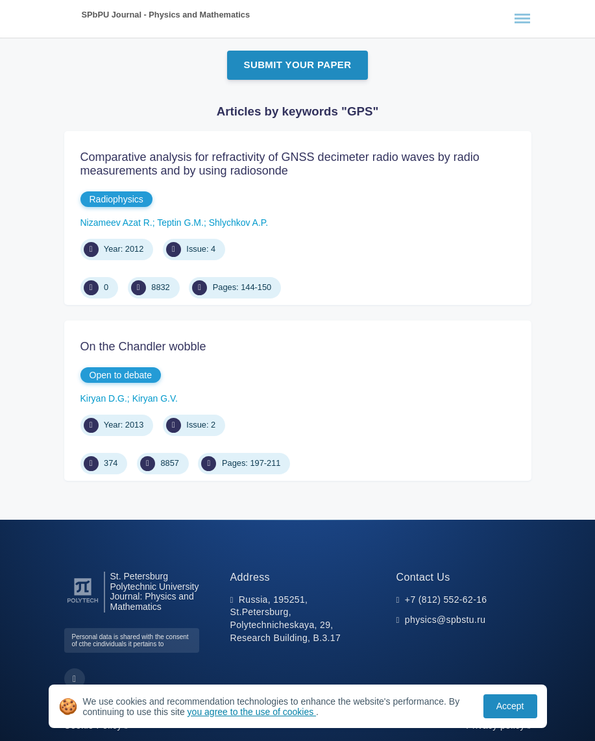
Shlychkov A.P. (239, 222)
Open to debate (121, 375)
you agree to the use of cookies (252, 712)
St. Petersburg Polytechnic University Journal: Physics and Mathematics (154, 592)
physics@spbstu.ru (445, 619)
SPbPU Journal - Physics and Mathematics (166, 14)
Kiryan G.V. (155, 398)
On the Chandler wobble (143, 346)
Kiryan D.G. (103, 398)
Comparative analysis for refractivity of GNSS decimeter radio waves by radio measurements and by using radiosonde (280, 164)
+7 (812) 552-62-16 (446, 599)
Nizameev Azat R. (116, 222)
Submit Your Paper (298, 64)
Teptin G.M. (180, 222)
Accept (510, 706)
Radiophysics (116, 199)
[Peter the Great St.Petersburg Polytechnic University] (82, 603)
